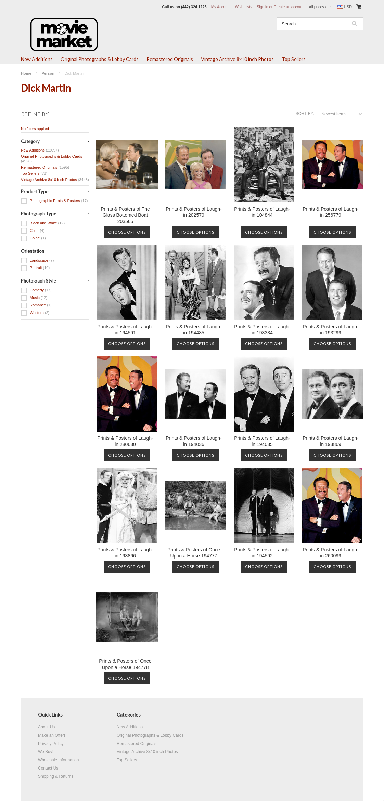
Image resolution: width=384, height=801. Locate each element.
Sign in (262, 7)
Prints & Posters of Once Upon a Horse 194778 (125, 664)
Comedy (36, 290)
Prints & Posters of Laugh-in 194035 (262, 441)
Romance (36, 305)
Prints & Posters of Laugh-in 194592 (262, 553)
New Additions (37, 59)
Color (32, 231)
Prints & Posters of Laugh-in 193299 (330, 330)
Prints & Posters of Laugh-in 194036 (193, 441)
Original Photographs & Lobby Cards (100, 59)
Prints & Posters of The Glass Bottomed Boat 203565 (125, 215)
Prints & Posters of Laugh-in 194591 (125, 330)
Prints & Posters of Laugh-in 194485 (193, 330)
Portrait (35, 268)
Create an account (288, 7)
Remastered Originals (169, 59)
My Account (221, 7)
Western (35, 313)
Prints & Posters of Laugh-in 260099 (330, 553)
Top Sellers (294, 59)
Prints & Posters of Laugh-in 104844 (262, 212)
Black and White (43, 223)
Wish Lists (243, 7)
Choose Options (127, 232)
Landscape (37, 261)
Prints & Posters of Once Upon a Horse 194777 (193, 553)
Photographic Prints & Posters (54, 201)
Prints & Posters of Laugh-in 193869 (330, 441)
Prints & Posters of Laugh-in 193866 (125, 553)
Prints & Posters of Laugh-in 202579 (193, 212)
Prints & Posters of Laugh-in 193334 (262, 330)
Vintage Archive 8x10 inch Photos (237, 59)
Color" (33, 238)
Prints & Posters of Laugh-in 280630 (125, 441)
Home (26, 73)
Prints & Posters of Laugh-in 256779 (330, 212)
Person (48, 73)
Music (34, 298)
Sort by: (304, 113)
